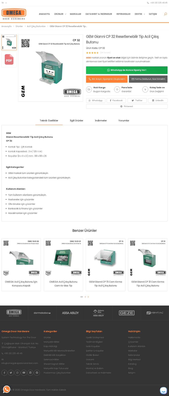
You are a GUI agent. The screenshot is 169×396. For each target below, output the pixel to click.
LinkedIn (158, 100)
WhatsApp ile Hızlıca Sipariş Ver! (126, 70)
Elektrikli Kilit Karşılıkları (55, 355)
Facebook (116, 100)
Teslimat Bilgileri (94, 341)
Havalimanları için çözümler (22, 213)
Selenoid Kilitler (51, 359)
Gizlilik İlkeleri (92, 355)
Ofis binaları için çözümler (21, 204)
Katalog (132, 363)
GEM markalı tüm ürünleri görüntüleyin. (28, 173)
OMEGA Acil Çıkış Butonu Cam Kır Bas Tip (63, 283)
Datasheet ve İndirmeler (98, 372)
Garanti (90, 359)
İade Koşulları (93, 346)
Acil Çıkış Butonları (36, 26)
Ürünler (58, 14)
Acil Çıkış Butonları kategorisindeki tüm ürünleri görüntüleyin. (39, 177)
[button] (165, 14)
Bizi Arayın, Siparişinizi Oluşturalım (106, 79)
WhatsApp (96, 100)
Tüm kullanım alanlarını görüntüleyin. (27, 194)
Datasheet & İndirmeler (99, 14)
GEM (88, 57)
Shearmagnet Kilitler (54, 363)
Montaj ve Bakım (94, 368)
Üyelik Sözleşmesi (95, 337)
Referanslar (123, 14)
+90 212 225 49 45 (157, 2)
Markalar (75, 14)
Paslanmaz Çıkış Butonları (57, 372)
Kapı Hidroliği (50, 346)
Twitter (137, 100)
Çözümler (133, 341)
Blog (130, 368)
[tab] (49, 121)
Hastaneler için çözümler (21, 199)
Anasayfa (44, 14)
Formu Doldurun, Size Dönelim (148, 79)
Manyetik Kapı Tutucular (56, 368)
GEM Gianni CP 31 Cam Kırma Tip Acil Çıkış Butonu (147, 283)
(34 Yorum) (105, 53)
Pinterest (126, 106)
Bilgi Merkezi (134, 359)
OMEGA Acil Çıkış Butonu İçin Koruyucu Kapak (21, 283)
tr (2, 2)
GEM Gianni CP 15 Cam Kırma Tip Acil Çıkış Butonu (105, 283)
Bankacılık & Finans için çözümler (25, 208)
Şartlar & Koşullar (95, 350)
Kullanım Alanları (136, 346)
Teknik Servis (92, 363)
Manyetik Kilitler (51, 341)
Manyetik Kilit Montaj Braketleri (59, 350)
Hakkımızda (134, 337)
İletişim (153, 14)
